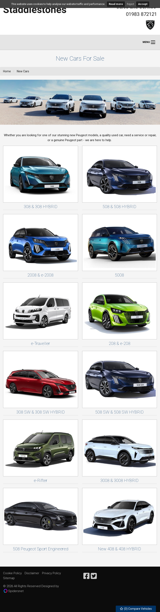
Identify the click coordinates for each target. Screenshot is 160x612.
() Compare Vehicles (136, 608)
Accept (142, 4)
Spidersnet (14, 591)
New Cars (23, 71)
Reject (130, 4)
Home (7, 71)
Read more (116, 4)
